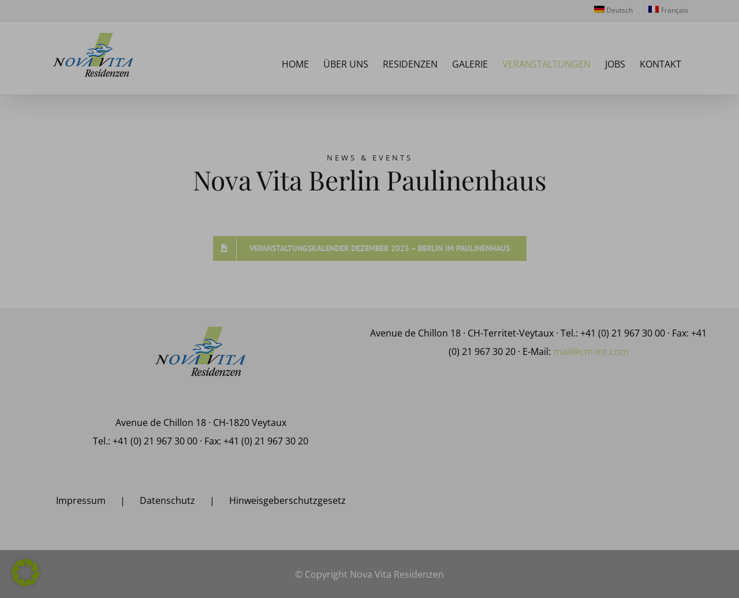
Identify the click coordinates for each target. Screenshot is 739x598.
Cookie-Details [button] (532, 582)
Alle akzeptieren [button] (580, 501)
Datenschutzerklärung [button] (584, 582)
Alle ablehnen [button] (580, 531)
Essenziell (476, 467)
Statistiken (576, 467)
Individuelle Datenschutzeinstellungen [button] (580, 560)
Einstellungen (581, 443)
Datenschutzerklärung (690, 433)
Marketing (677, 467)
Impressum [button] (632, 582)
